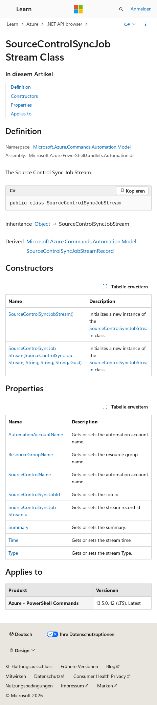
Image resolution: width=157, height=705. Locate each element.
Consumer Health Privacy (99, 676)
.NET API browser (64, 24)
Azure (32, 24)
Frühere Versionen (79, 666)
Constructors (24, 96)
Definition (21, 87)
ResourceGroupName (30, 454)
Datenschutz (47, 676)
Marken (105, 685)
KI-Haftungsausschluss (28, 666)
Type (13, 553)
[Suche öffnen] (121, 9)
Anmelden (141, 8)
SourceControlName (29, 474)
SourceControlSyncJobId (34, 494)
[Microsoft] (78, 9)
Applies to (21, 113)
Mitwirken (15, 676)
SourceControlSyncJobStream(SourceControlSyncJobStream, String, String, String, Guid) (45, 355)
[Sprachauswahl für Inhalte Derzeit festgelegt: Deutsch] (20, 634)
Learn (12, 24)
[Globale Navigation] (7, 9)
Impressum (72, 685)
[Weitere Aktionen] (146, 24)
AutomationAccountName (35, 434)
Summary (18, 527)
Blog (110, 666)
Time (13, 540)
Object (42, 223)
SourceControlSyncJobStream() (40, 314)
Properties (21, 105)
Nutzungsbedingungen (29, 685)
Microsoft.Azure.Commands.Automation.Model (82, 147)
